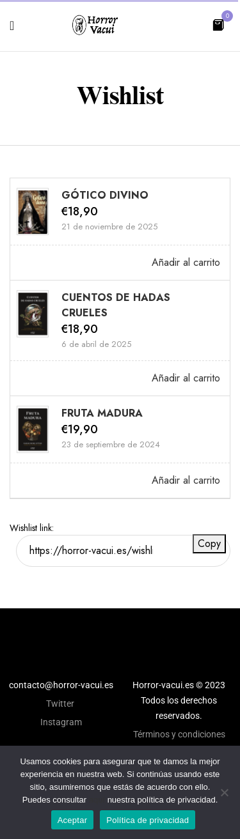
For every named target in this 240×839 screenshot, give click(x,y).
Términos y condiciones (179, 734)
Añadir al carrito (186, 262)
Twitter (61, 703)
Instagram (61, 722)
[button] (218, 24)
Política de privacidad (147, 820)
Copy (209, 543)
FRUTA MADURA (102, 413)
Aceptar (73, 820)
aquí (97, 799)
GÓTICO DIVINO (104, 195)
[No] (224, 792)
